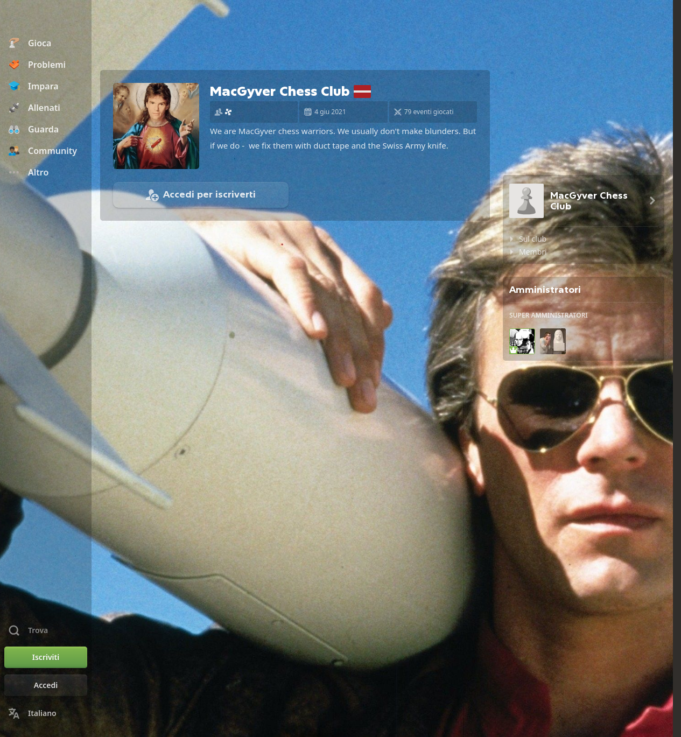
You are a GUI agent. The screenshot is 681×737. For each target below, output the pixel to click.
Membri (533, 252)
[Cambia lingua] (45, 713)
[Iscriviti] (45, 657)
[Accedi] (45, 685)
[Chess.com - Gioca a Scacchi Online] (45, 18)
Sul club (532, 239)
